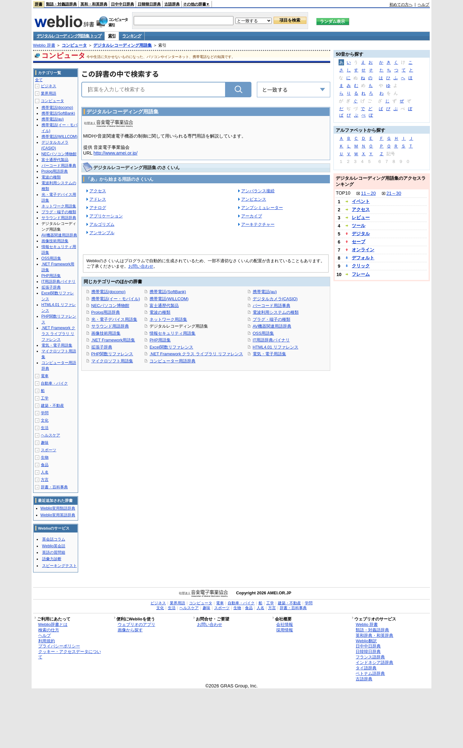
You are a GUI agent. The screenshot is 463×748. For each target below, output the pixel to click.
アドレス (97, 199)
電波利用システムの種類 (276, 312)
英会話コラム (53, 539)
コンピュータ (74, 45)
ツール (358, 225)
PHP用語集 (160, 340)
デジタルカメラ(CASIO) (275, 298)
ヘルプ (423, 4)
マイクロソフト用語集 (112, 361)
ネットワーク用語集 (168, 319)
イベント (361, 201)
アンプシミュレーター (262, 207)
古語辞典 (172, 4)
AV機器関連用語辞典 (272, 326)
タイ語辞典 (366, 668)
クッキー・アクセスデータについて (69, 654)
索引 (111, 36)
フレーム (361, 274)
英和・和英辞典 (93, 4)
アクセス (97, 190)
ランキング (131, 36)
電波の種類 (160, 312)
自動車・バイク (54, 383)
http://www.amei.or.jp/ (116, 153)
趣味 (45, 442)
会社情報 (284, 624)
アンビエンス (253, 199)
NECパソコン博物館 (110, 305)
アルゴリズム (101, 224)
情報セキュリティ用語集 (172, 333)
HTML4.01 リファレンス (275, 347)
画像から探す (130, 630)
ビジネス (48, 86)
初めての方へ (401, 4)
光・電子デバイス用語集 (114, 319)
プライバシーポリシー (59, 646)
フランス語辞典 (370, 657)
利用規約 (46, 640)
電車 (45, 376)
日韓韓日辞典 (149, 4)
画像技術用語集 (106, 333)
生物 (45, 457)
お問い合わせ (140, 266)
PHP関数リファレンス (112, 353)
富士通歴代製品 (164, 305)
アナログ (97, 207)
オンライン (363, 249)
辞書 (38, 4)
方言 (45, 479)
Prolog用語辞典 (105, 312)
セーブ (358, 241)
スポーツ (48, 450)
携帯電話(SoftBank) (168, 291)
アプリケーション (106, 216)
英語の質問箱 (53, 552)
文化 (45, 420)
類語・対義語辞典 (61, 4)
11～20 (368, 193)
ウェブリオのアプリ (136, 624)
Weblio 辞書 (44, 45)
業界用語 (48, 93)
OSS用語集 (263, 333)
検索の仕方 (48, 630)
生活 (45, 428)
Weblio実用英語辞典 (58, 515)
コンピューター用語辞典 (172, 361)
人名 (45, 472)
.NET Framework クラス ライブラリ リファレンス (196, 353)
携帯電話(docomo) (108, 291)
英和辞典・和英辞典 (374, 635)
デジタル (361, 233)
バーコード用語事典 (271, 305)
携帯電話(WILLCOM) (169, 298)
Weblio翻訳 (366, 640)
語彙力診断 (51, 559)
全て (39, 80)
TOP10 (343, 193)
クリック (361, 265)
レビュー (361, 217)
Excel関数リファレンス (171, 347)
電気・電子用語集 (269, 353)
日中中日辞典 (122, 4)
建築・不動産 (52, 405)
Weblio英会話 (53, 546)
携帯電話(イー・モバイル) (115, 298)
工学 (45, 398)
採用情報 (284, 630)
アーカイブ (251, 216)
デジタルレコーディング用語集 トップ (69, 36)
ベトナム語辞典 (370, 673)
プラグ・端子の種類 (271, 319)
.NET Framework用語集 (113, 340)
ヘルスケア (50, 435)
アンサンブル (101, 232)
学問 (45, 413)
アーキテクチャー (258, 224)
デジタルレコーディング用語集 (122, 45)
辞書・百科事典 (54, 487)
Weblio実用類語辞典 (58, 508)
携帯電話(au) (265, 291)
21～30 (393, 193)
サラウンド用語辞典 (110, 326)
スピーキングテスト (59, 565)
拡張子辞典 (101, 347)
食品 (45, 465)
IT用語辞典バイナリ (271, 340)
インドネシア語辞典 (374, 662)
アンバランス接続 (258, 190)
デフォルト (363, 257)
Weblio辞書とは (53, 624)
